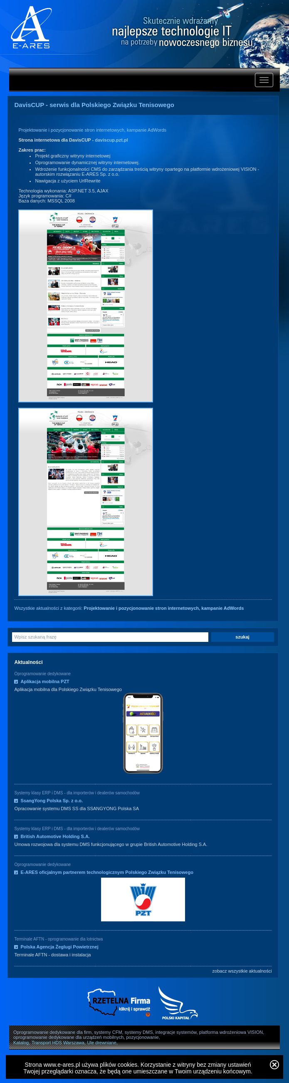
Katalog (21, 1042)
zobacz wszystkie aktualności (242, 970)
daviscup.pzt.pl (111, 139)
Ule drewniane (101, 1042)
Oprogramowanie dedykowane (42, 673)
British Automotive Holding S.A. (54, 836)
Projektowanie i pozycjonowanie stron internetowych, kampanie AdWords (92, 129)
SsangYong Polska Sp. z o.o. (51, 800)
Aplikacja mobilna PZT (44, 681)
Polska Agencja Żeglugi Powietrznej (59, 946)
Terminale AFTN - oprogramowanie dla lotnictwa (58, 939)
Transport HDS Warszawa (58, 1042)
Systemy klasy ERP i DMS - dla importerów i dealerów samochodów (77, 793)
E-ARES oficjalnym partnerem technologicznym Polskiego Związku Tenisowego (106, 872)
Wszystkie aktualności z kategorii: (129, 608)
